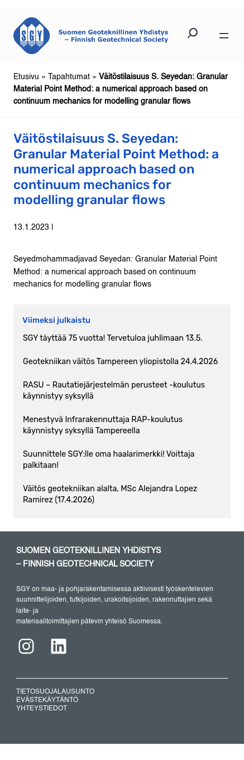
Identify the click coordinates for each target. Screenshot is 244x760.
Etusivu (26, 77)
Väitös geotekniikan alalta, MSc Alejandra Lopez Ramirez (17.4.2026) (110, 494)
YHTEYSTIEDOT (41, 708)
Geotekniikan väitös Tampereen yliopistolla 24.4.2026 (120, 361)
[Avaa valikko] (224, 35)
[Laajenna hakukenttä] (192, 36)
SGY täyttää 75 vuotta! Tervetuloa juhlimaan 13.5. (113, 338)
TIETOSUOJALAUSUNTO (55, 692)
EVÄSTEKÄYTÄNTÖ (47, 700)
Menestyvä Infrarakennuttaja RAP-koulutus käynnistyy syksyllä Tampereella (103, 425)
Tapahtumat (69, 77)
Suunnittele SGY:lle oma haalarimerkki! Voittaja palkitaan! (108, 459)
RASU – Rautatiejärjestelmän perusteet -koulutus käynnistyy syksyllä (114, 390)
